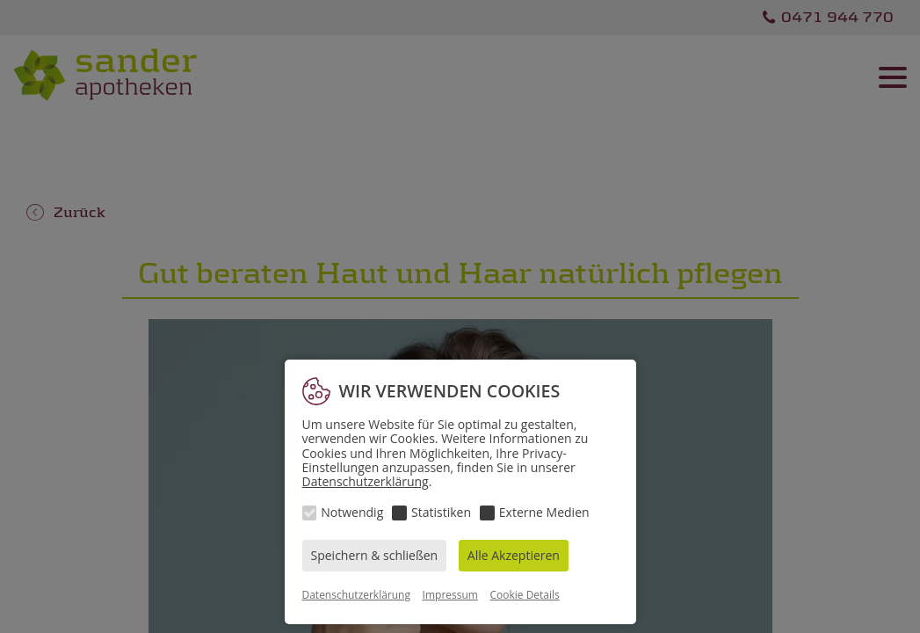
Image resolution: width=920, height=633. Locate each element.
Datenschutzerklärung (365, 481)
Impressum (450, 594)
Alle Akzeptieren (513, 555)
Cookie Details (525, 594)
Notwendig (352, 512)
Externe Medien (544, 512)
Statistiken (441, 512)
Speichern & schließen (374, 555)
